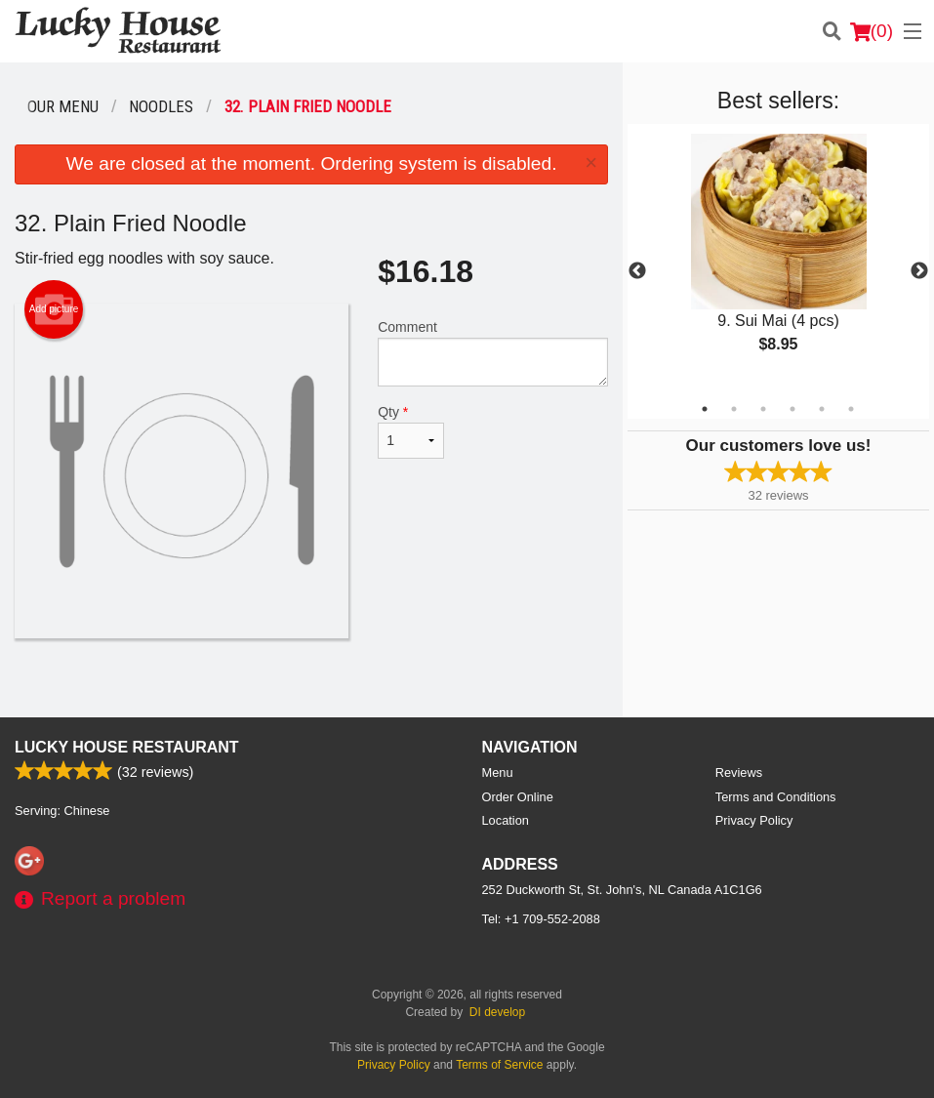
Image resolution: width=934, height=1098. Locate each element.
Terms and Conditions (775, 797)
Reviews (738, 772)
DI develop (497, 1012)
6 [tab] (851, 409)
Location (505, 820)
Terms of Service (499, 1065)
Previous (637, 271)
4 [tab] (792, 409)
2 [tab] (734, 409)
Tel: (541, 919)
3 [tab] (763, 409)
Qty (411, 431)
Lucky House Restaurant (127, 747)
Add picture (54, 309)
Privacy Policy (754, 820)
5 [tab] (822, 409)
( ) (871, 31)
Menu (497, 772)
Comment (493, 352)
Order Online (517, 797)
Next (919, 271)
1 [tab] (704, 409)
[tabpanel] (778, 259)
